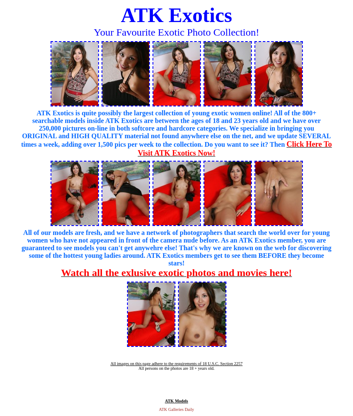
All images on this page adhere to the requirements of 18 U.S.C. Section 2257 (176, 363)
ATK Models (176, 401)
